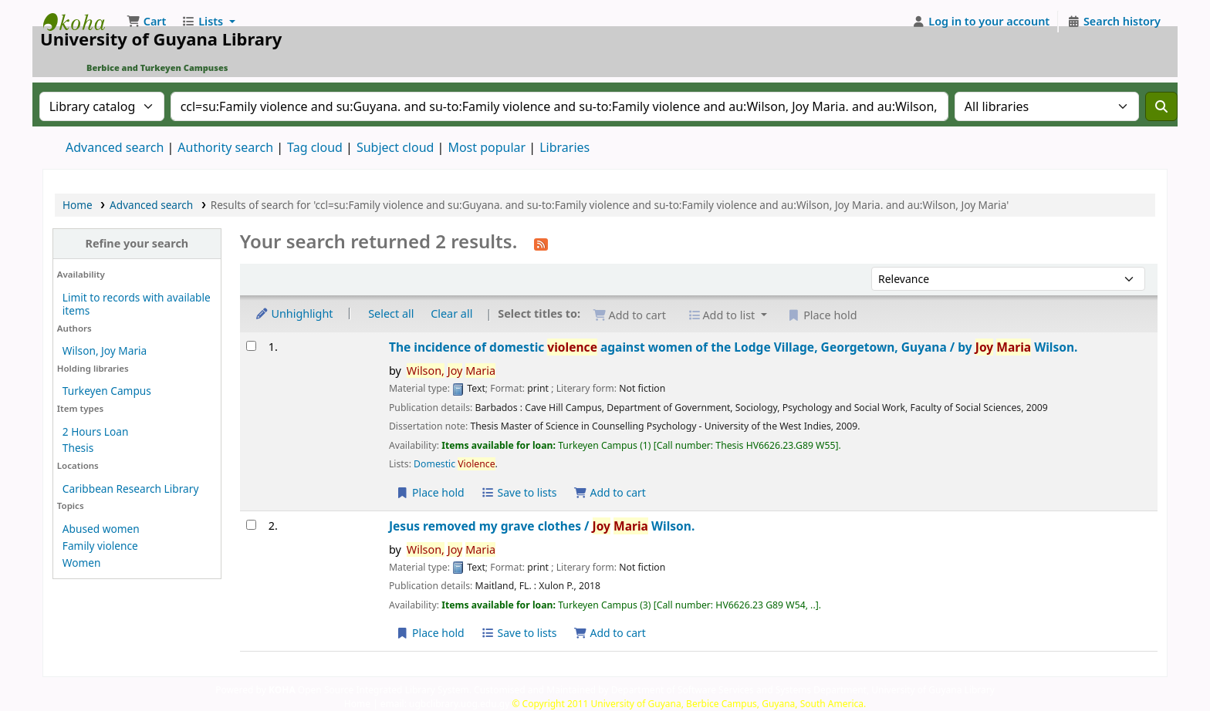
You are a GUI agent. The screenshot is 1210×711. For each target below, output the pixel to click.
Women (82, 562)
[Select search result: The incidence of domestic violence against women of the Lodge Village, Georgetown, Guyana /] (251, 346)
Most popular (487, 147)
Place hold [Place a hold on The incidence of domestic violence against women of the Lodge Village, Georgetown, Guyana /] (430, 492)
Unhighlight (294, 313)
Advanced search (115, 147)
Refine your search (136, 243)
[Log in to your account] (981, 21)
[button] (146, 21)
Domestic (454, 463)
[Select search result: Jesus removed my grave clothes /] (251, 525)
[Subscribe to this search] (540, 243)
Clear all (451, 313)
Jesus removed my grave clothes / (542, 525)
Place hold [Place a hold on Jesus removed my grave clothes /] (430, 632)
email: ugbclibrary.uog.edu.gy (445, 703)
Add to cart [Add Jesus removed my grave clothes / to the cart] (609, 632)
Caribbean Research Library (131, 488)
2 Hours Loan (96, 431)
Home (78, 204)
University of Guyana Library (81, 21)
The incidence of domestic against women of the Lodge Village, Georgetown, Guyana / (733, 347)
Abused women (101, 528)
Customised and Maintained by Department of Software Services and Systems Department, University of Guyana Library (734, 689)
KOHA (282, 689)
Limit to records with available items (137, 304)
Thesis (78, 447)
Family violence (100, 545)
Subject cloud (395, 147)
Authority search (225, 147)
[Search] (1161, 106)
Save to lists (518, 492)
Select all (391, 313)
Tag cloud (315, 147)
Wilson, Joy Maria (105, 350)
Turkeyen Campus (107, 390)
